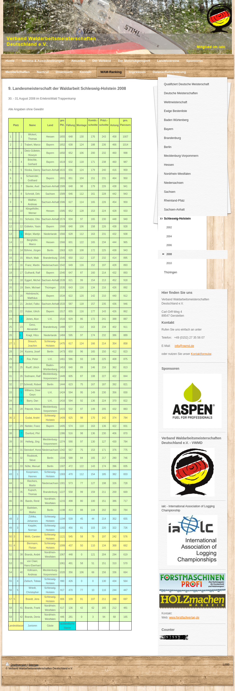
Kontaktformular (201, 354)
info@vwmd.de (184, 346)
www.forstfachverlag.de (184, 617)
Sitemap (33, 664)
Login (226, 664)
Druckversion (16, 664)
